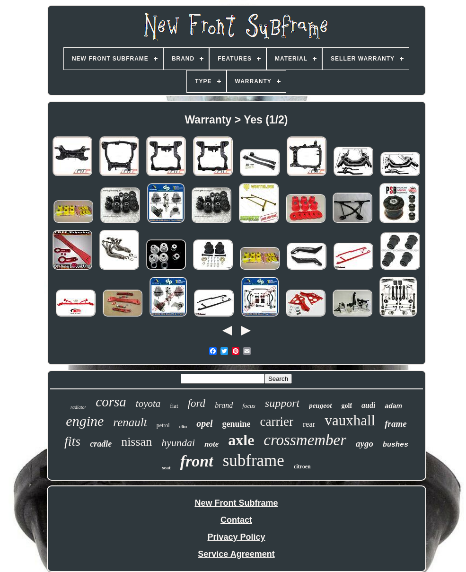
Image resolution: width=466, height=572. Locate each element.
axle (241, 440)
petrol (163, 425)
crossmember (305, 440)
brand (224, 405)
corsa (111, 401)
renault (130, 422)
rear (309, 424)
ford (197, 403)
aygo (364, 444)
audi (368, 405)
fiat (174, 405)
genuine (236, 424)
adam (393, 406)
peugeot (320, 405)
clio (183, 426)
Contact (236, 520)
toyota (148, 403)
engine (85, 421)
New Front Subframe (236, 503)
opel (204, 423)
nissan (136, 442)
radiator (78, 407)
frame (395, 424)
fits (72, 441)
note (211, 444)
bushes (395, 445)
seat (166, 467)
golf (347, 405)
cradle (101, 444)
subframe (253, 460)
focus (248, 405)
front (196, 461)
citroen (302, 466)
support (282, 403)
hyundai (178, 443)
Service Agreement (236, 554)
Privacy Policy (236, 537)
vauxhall (350, 420)
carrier (276, 421)
